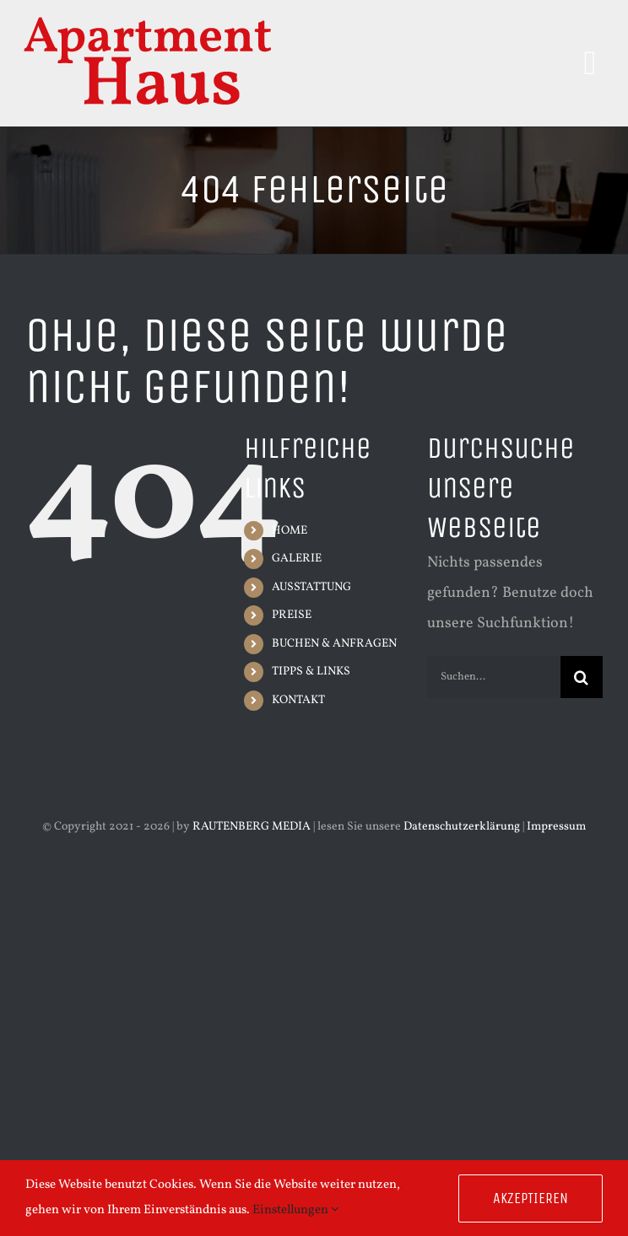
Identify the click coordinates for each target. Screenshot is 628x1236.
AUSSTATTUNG (311, 587)
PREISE (291, 615)
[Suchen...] (493, 677)
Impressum (556, 827)
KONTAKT (298, 700)
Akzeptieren (530, 1198)
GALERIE (297, 559)
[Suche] (581, 677)
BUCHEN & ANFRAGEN (334, 644)
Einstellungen (295, 1210)
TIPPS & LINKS (311, 672)
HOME (289, 531)
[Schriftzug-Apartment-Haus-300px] (147, 19)
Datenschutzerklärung (461, 827)
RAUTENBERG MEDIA (251, 827)
